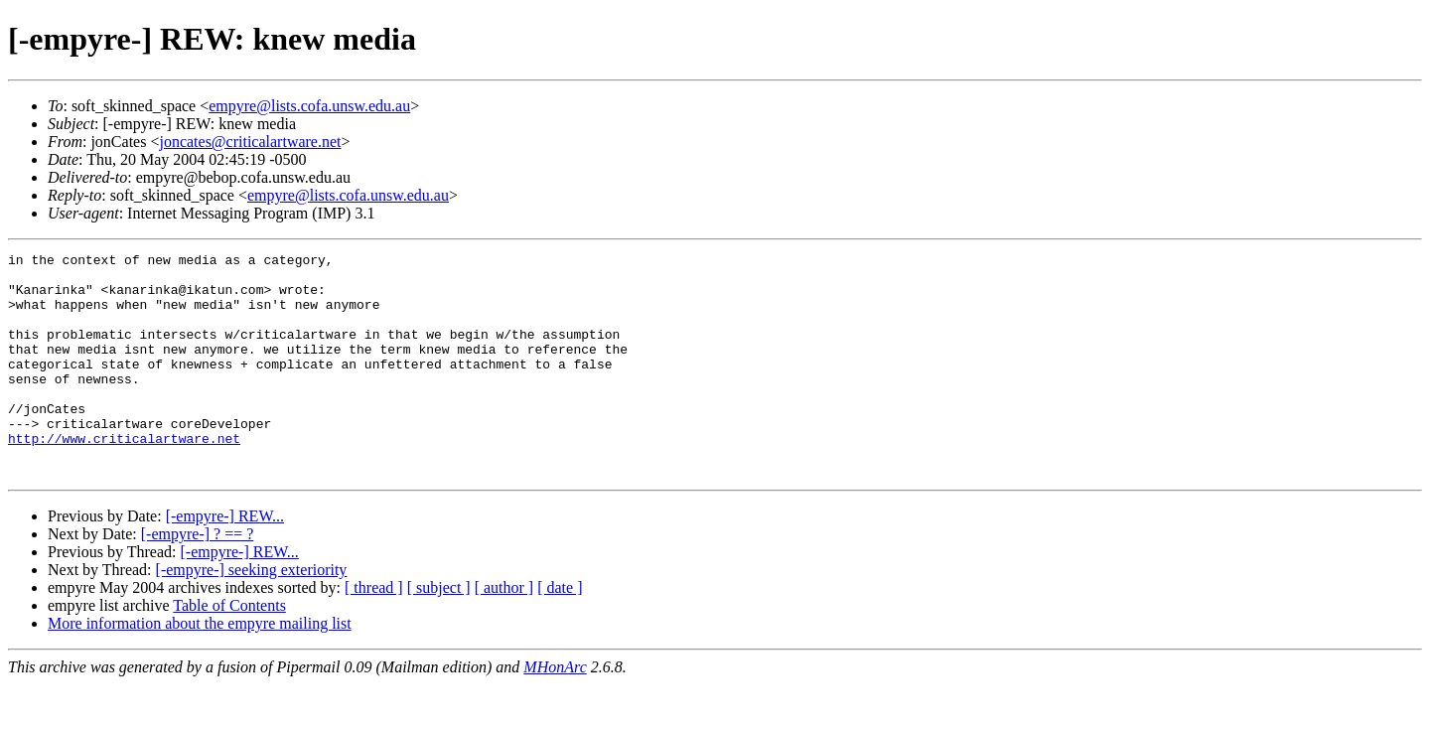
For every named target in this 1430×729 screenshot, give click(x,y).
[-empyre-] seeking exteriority (252, 614)
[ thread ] (374, 632)
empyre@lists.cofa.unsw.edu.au (309, 105)
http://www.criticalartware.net (124, 477)
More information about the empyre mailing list (200, 667)
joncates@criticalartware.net (250, 141)
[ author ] (504, 632)
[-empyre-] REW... (225, 560)
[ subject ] (439, 632)
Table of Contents (229, 650)
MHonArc (554, 711)
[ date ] (559, 632)
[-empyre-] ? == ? (197, 578)
